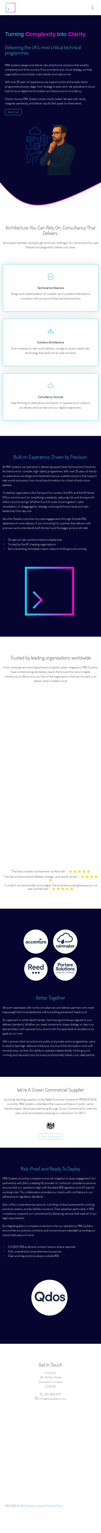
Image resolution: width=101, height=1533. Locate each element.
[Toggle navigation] (92, 7)
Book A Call (13, 112)
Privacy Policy (54, 1506)
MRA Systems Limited (32, 1506)
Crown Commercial (50, 1136)
